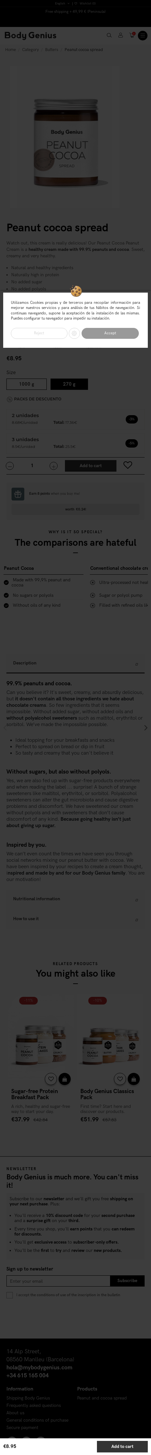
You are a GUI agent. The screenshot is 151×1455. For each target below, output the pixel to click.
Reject (39, 333)
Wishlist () (85, 3)
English (62, 3)
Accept (110, 333)
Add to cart (122, 1446)
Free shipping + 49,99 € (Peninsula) (75, 11)
